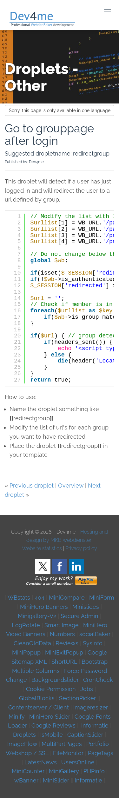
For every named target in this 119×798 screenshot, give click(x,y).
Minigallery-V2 (37, 616)
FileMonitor (68, 753)
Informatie (95, 725)
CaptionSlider (85, 734)
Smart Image (61, 625)
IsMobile (51, 734)
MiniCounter (28, 771)
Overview (70, 485)
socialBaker (94, 634)
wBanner (26, 780)
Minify (17, 716)
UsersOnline (78, 762)
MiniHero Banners (44, 606)
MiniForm (101, 597)
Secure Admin (79, 616)
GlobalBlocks (37, 698)
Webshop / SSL (27, 753)
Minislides (85, 606)
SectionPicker (77, 698)
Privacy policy (81, 548)
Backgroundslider (55, 679)
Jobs (86, 689)
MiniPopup (26, 652)
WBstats (20, 597)
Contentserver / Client (38, 707)
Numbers (62, 634)
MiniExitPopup (64, 652)
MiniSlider (56, 780)
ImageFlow (22, 744)
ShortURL (64, 661)
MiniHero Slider (49, 716)
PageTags (100, 753)
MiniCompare (67, 597)
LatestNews (40, 762)
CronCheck (98, 679)
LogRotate (26, 625)
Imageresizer (90, 707)
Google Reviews (53, 725)
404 (39, 597)
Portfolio (97, 744)
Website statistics (42, 548)
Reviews (67, 643)
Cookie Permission (51, 689)
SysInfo (92, 643)
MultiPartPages (62, 744)
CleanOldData (32, 643)
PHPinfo (94, 771)
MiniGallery (64, 771)
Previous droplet (32, 485)
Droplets (24, 734)
